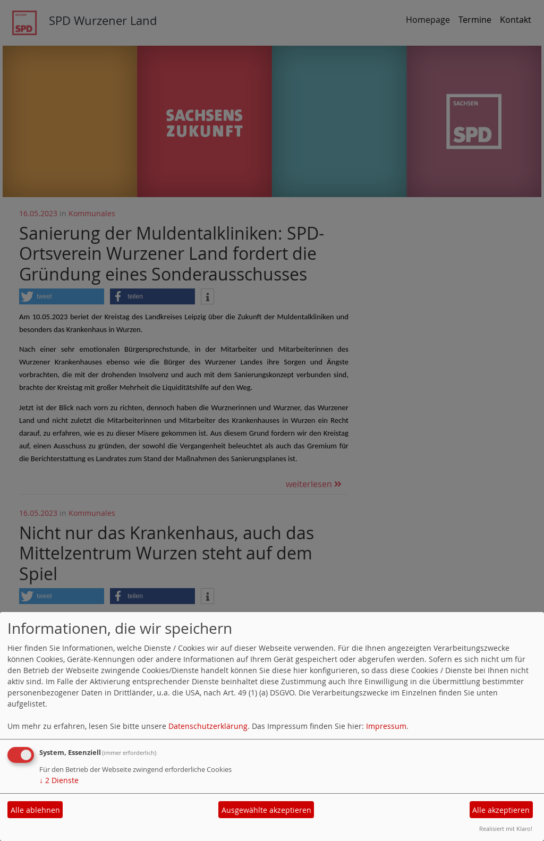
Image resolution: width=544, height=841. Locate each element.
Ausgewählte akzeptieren (266, 810)
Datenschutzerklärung (208, 726)
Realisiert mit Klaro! (505, 828)
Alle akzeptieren (501, 810)
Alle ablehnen (35, 810)
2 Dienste (59, 780)
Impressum (386, 726)
